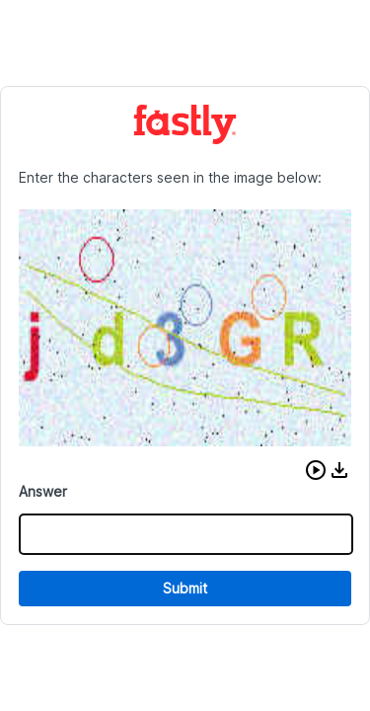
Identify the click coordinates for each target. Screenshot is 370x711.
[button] (316, 470)
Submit (185, 588)
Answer (43, 491)
